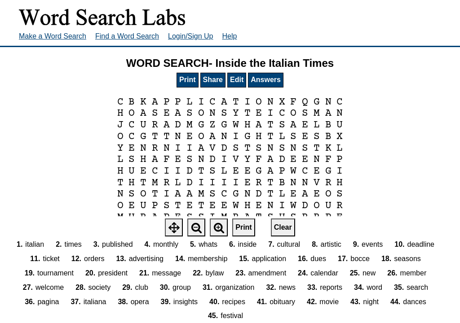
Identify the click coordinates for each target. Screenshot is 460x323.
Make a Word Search (52, 36)
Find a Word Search (127, 36)
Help (229, 36)
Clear (283, 227)
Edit (236, 79)
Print (187, 79)
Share (213, 79)
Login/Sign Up (190, 36)
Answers (266, 79)
